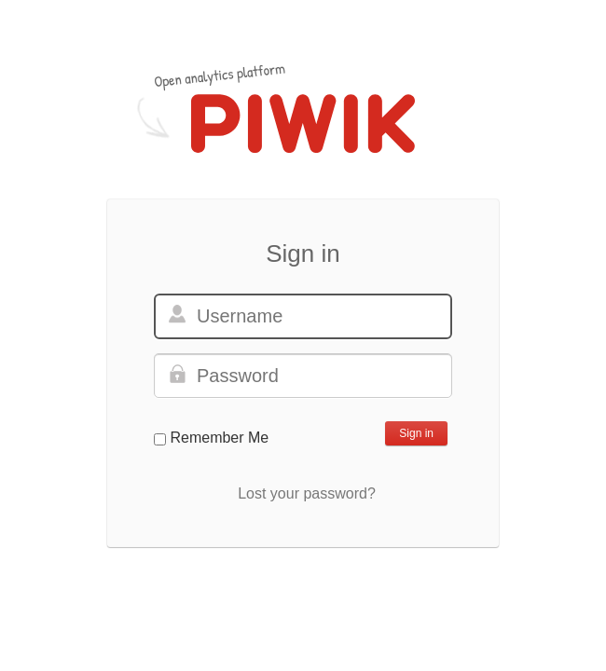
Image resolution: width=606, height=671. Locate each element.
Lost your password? (307, 493)
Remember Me (219, 437)
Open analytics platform (219, 75)
